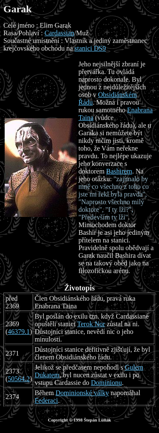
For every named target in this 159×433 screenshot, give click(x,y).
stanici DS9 (90, 48)
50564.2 (19, 378)
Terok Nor (91, 324)
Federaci (46, 400)
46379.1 (19, 331)
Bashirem (119, 171)
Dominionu (106, 382)
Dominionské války (82, 392)
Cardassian (59, 33)
